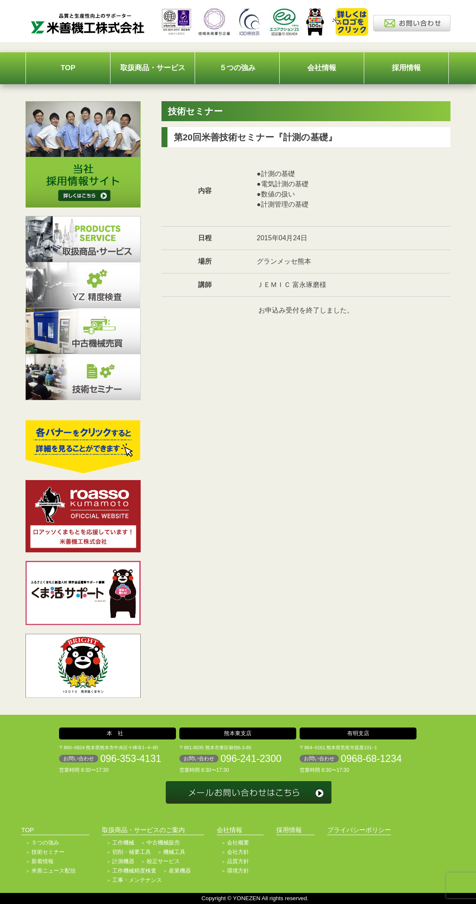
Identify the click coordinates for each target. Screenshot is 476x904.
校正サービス (163, 861)
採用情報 (406, 68)
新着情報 (42, 861)
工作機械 (123, 842)
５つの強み (237, 68)
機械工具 (174, 852)
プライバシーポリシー (359, 830)
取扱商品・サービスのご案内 (143, 830)
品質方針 (238, 861)
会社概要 (238, 842)
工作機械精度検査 (134, 870)
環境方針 (238, 870)
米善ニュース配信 (53, 870)
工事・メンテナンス (137, 880)
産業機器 (180, 870)
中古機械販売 (163, 842)
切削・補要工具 (131, 852)
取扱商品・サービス (152, 68)
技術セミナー (48, 852)
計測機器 (123, 861)
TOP (68, 68)
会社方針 (238, 852)
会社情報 (321, 68)
